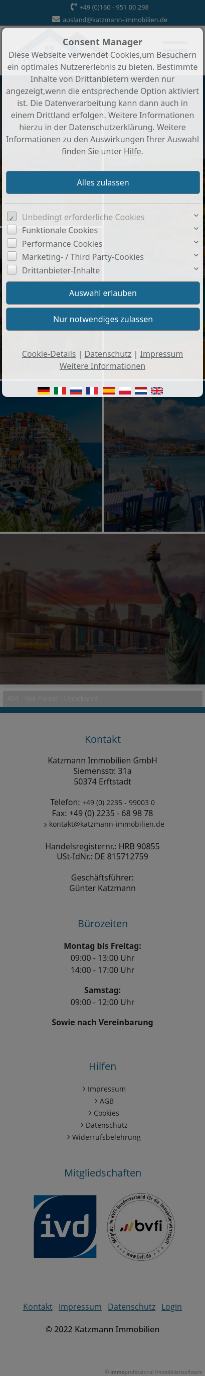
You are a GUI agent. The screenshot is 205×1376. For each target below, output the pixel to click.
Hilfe (132, 151)
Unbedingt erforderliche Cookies (83, 217)
